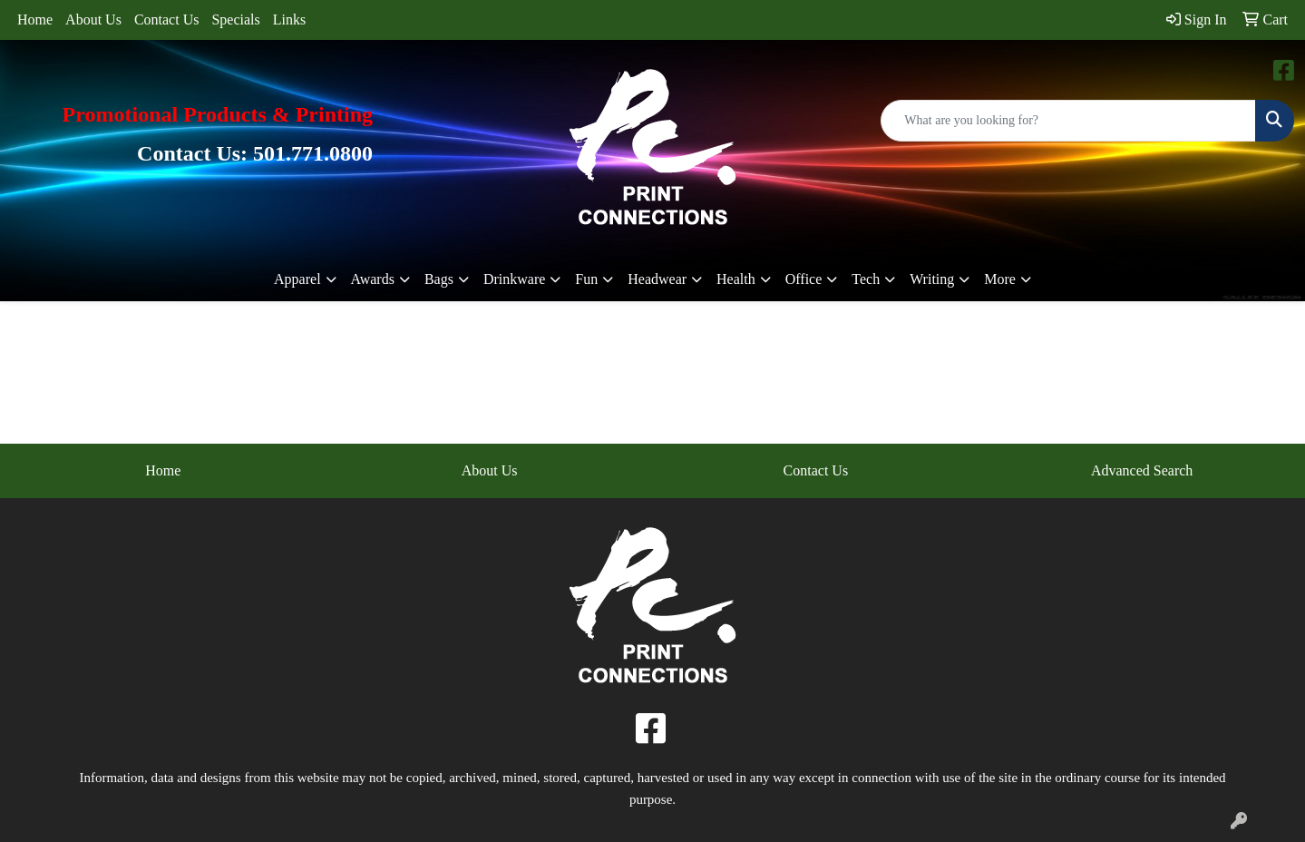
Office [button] (804, 279)
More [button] (1000, 279)
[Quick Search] (1068, 121)
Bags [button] (438, 279)
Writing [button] (932, 279)
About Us (93, 19)
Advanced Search (1142, 470)
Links (289, 19)
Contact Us (167, 19)
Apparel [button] (297, 279)
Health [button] (735, 279)
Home (35, 19)
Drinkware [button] (514, 279)
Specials (235, 19)
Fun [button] (586, 279)
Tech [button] (866, 279)
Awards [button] (372, 279)
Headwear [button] (657, 279)
